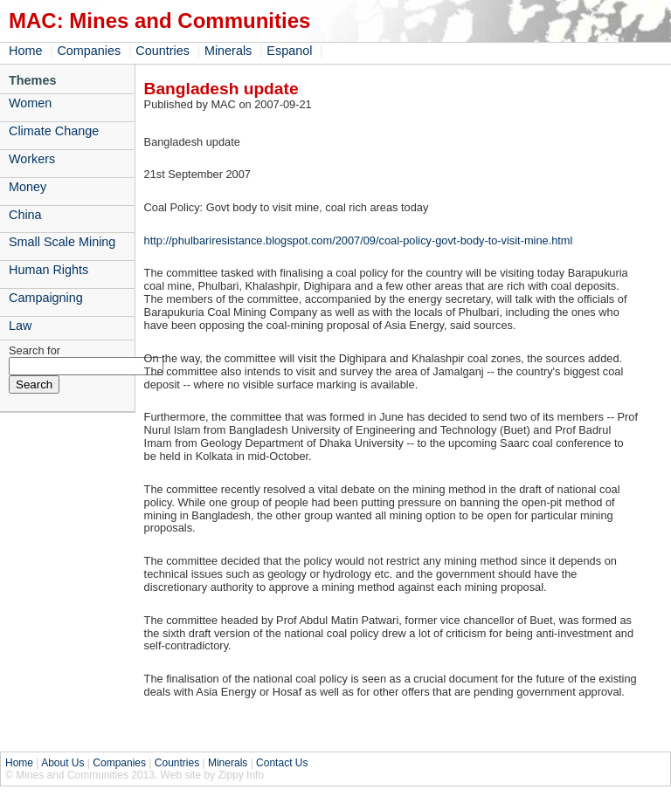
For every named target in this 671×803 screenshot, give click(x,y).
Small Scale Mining (62, 242)
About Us (62, 763)
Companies (89, 51)
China (25, 215)
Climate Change (54, 131)
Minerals (228, 51)
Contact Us (282, 763)
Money (27, 187)
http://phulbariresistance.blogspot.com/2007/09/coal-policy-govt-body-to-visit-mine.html (358, 240)
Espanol (289, 51)
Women (30, 103)
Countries (162, 51)
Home (25, 51)
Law (20, 326)
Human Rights (48, 270)
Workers (32, 159)
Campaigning (46, 298)
